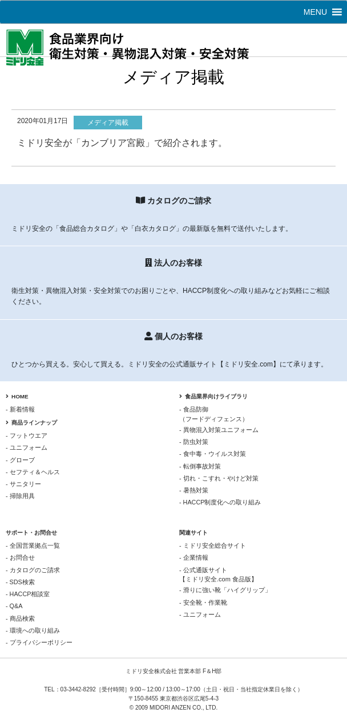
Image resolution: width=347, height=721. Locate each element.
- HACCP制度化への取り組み (220, 502)
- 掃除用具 (20, 495)
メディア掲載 (107, 123)
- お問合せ (20, 557)
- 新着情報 (20, 409)
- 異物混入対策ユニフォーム (219, 429)
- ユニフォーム (26, 447)
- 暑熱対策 (193, 490)
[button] (315, 12)
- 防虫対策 (193, 441)
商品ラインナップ (31, 422)
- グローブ (20, 460)
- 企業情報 (193, 557)
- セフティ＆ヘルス (33, 472)
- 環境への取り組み (33, 630)
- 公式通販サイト (260, 575)
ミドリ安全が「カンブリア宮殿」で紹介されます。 (122, 143)
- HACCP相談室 (28, 593)
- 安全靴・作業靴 (203, 602)
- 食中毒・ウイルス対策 (212, 453)
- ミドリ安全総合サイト (212, 545)
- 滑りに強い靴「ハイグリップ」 (225, 589)
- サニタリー (23, 483)
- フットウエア (26, 435)
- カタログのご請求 (33, 570)
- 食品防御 (260, 414)
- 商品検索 (20, 618)
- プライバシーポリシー (39, 642)
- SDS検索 (20, 582)
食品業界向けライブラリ (213, 396)
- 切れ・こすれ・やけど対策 (219, 478)
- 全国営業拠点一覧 (33, 545)
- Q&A (14, 605)
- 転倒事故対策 (200, 466)
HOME (17, 396)
